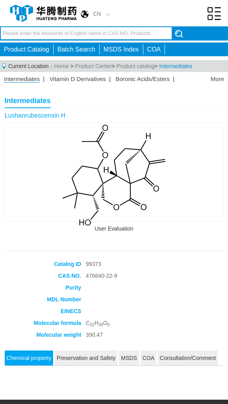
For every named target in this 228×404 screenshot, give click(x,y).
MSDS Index (121, 49)
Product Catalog (26, 49)
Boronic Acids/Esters (142, 79)
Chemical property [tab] (29, 358)
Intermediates (175, 66)
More (217, 79)
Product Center (93, 66)
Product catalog (135, 66)
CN (97, 14)
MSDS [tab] (129, 358)
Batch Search (76, 49)
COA (154, 49)
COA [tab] (148, 358)
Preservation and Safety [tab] (86, 358)
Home (61, 66)
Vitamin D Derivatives (78, 79)
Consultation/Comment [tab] (188, 358)
